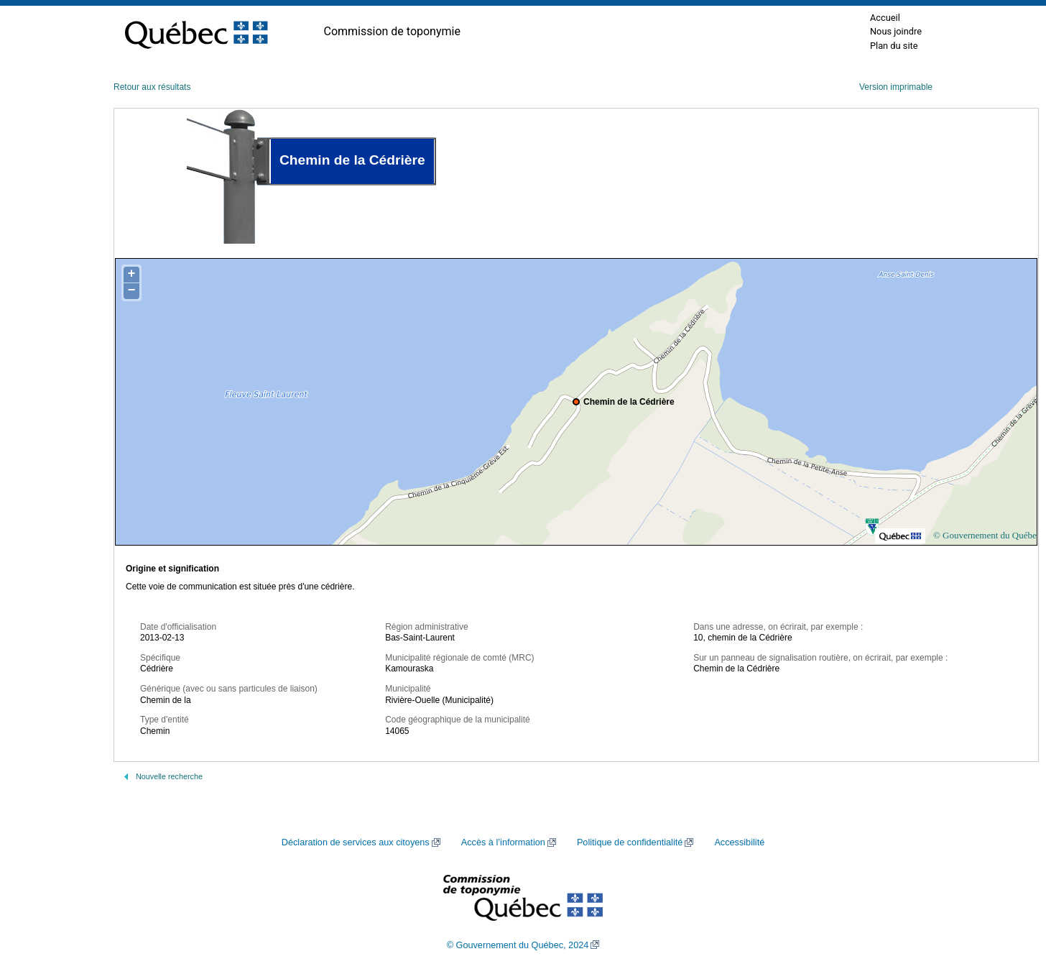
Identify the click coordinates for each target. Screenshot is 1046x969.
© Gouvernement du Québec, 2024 (518, 945)
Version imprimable (895, 87)
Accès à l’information (503, 842)
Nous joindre (896, 31)
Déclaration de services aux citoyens (356, 842)
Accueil (885, 17)
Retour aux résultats (152, 87)
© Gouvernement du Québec (987, 535)
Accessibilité (739, 842)
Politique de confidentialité (629, 842)
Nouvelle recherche (169, 776)
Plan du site (894, 45)
